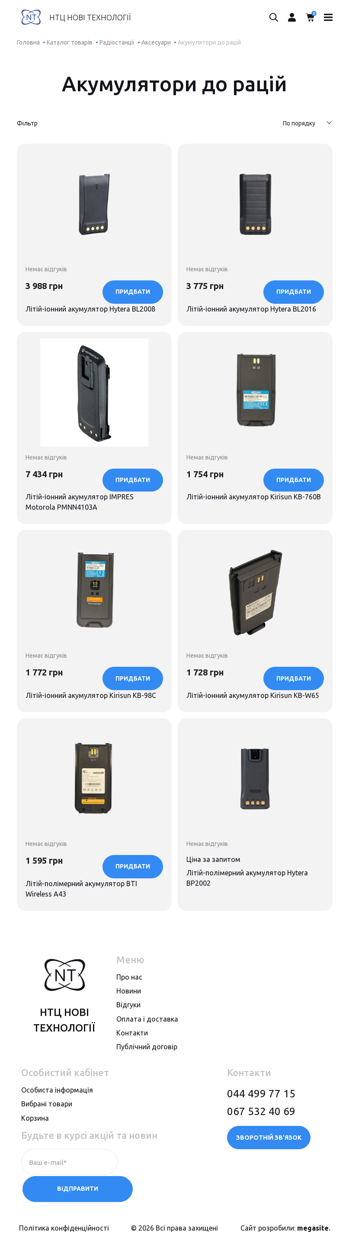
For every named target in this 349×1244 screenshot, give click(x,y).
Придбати (132, 322)
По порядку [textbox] (299, 123)
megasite (313, 1228)
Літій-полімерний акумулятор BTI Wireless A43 (86, 891)
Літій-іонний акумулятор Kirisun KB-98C (90, 686)
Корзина (35, 1147)
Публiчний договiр (146, 1076)
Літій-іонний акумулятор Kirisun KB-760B (250, 481)
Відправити (161, 1190)
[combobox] (303, 124)
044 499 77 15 (261, 1122)
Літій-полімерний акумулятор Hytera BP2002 (252, 891)
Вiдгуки (128, 1034)
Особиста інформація (57, 1119)
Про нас (129, 1006)
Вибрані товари (46, 1133)
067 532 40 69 (261, 1140)
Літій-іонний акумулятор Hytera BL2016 (243, 276)
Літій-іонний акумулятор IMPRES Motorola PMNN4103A (84, 481)
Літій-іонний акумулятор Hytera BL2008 (82, 276)
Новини (128, 1020)
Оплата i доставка (147, 1047)
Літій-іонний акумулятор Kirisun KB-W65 (250, 686)
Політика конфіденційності (64, 1228)
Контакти (132, 1062)
